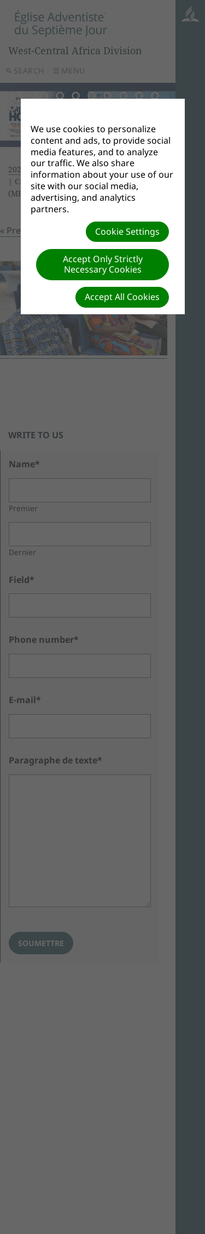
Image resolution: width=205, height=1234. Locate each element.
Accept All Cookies (122, 297)
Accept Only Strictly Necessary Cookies (103, 264)
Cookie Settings (127, 231)
